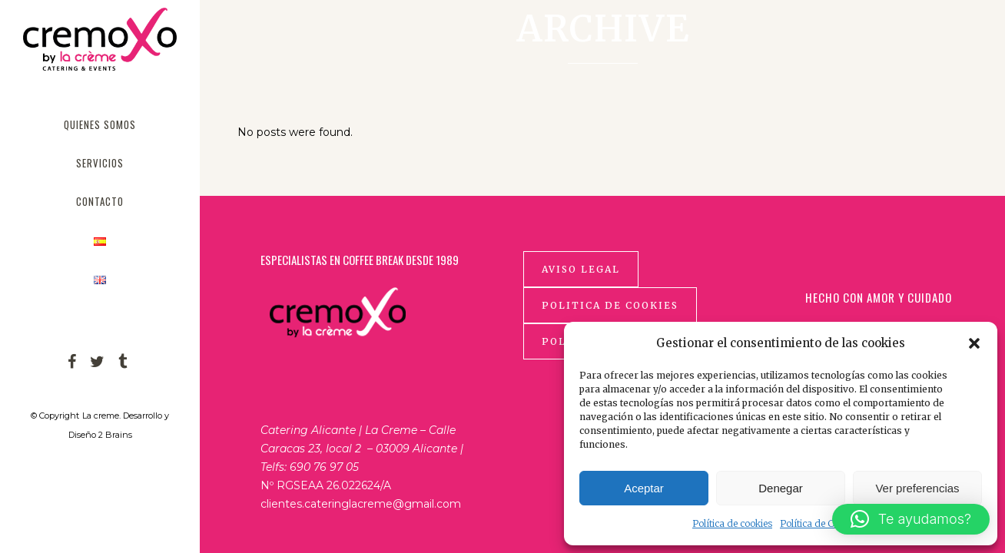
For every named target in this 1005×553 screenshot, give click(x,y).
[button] (974, 343)
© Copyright (55, 415)
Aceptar (644, 488)
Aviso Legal (581, 269)
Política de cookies (732, 523)
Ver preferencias (917, 488)
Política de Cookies (820, 523)
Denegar (780, 488)
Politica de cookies (610, 305)
